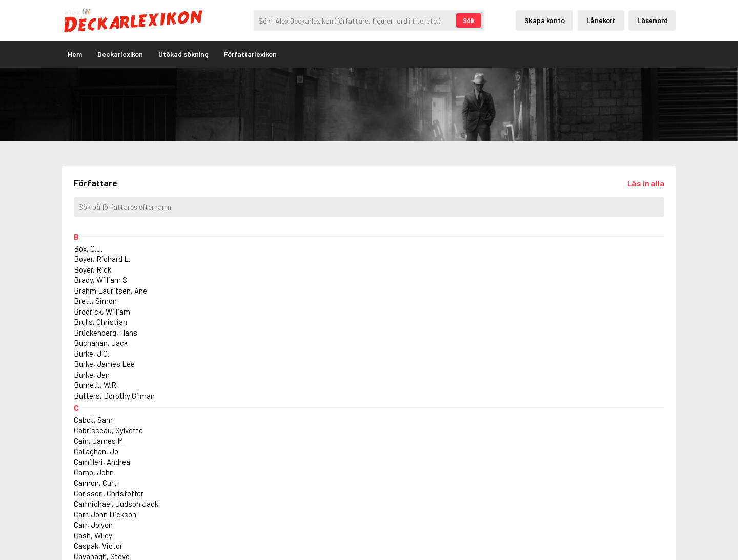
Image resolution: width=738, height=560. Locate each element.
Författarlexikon (250, 54)
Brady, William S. (101, 279)
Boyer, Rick (92, 269)
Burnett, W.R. (96, 384)
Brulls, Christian (100, 321)
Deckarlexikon (120, 54)
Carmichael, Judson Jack (116, 503)
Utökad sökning (183, 54)
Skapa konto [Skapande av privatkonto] (544, 20)
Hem (75, 54)
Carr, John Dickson (105, 514)
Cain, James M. (99, 440)
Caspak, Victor (98, 545)
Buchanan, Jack (101, 342)
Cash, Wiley (93, 535)
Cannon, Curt (95, 482)
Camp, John (94, 472)
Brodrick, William (102, 311)
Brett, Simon (95, 300)
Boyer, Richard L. (102, 258)
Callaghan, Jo (96, 451)
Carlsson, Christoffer (109, 493)
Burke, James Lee (104, 363)
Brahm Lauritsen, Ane (110, 290)
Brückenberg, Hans (105, 332)
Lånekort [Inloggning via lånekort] (601, 20)
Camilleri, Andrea (102, 461)
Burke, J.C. (91, 353)
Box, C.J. (88, 248)
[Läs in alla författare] (645, 183)
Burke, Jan (92, 374)
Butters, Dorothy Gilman (114, 395)
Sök (469, 20)
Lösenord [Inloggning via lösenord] (652, 20)
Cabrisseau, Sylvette (108, 430)
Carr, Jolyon (93, 524)
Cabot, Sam (93, 419)
